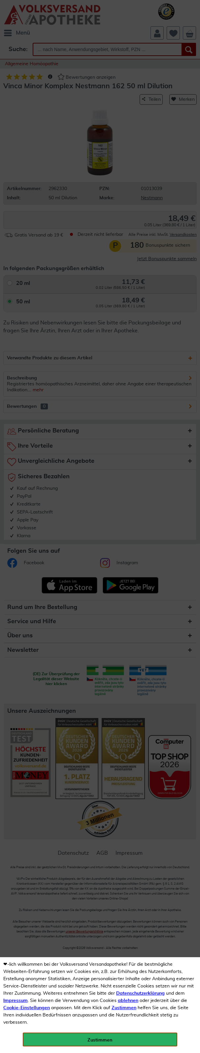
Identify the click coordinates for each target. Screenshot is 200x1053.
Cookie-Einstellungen (26, 1008)
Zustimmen (124, 1008)
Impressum (15, 1000)
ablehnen (128, 1000)
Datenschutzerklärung (140, 993)
